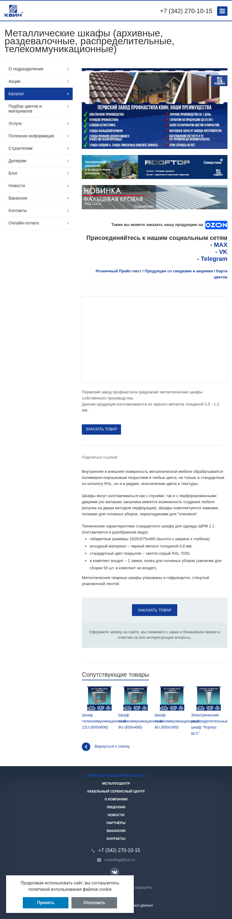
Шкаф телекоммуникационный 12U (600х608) (99, 707)
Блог (13, 173)
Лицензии (116, 807)
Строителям (21, 148)
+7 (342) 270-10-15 (186, 11)
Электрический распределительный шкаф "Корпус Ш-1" (208, 711)
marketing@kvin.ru (120, 860)
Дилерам (17, 160)
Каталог (16, 93)
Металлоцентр (116, 783)
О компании (116, 799)
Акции (14, 81)
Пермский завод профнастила (116, 775)
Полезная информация (31, 135)
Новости (17, 185)
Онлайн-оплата (24, 222)
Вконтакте (114, 871)
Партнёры (116, 823)
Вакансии (18, 198)
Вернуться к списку (106, 746)
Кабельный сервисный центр (116, 791)
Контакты (18, 210)
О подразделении (26, 68)
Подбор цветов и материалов (25, 108)
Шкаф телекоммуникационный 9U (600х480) (135, 707)
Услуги (15, 123)
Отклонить (94, 902)
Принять (45, 902)
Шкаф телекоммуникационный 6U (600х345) (172, 707)
